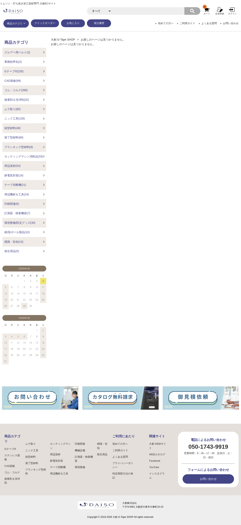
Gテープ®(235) (14, 71)
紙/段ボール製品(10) (17, 232)
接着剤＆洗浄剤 (12, 480)
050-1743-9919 (208, 446)
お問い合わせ (231, 23)
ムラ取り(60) (12, 109)
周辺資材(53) (12, 165)
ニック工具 (31, 450)
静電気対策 (56, 460)
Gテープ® (10, 449)
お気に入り (73, 23)
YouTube (154, 467)
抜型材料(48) (12, 128)
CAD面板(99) (12, 80)
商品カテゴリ (15, 23)
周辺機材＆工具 (59, 473)
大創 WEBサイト (157, 445)
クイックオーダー (44, 23)
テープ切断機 (58, 467)
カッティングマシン (60, 445)
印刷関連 (80, 443)
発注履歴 (99, 23)
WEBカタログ (157, 454)
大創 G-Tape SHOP (63, 39)
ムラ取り (30, 443)
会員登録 (219, 13)
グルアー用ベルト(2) (17, 52)
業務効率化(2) (13, 61)
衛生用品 (102, 454)
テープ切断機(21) (15, 184)
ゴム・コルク (12, 472)
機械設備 (80, 450)
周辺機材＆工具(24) (16, 194)
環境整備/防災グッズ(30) (19, 222)
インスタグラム (157, 475)
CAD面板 (9, 466)
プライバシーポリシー (122, 465)
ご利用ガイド (187, 23)
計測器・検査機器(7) (17, 213)
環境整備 (80, 467)
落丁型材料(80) (13, 137)
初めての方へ (166, 23)
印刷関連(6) (11, 203)
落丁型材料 (31, 463)
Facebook (154, 460)
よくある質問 (209, 23)
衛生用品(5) (11, 251)
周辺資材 (55, 454)
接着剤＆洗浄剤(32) (16, 99)
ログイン (232, 13)
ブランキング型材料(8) (18, 147)
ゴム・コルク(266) (16, 90)
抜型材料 (30, 456)
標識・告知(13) (13, 241)
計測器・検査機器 (84, 458)
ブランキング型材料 (35, 471)
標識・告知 (102, 445)
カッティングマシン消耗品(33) (23, 156)
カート (207, 13)
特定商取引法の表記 (122, 475)
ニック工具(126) (14, 118)
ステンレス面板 (12, 457)
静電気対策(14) (13, 175)
